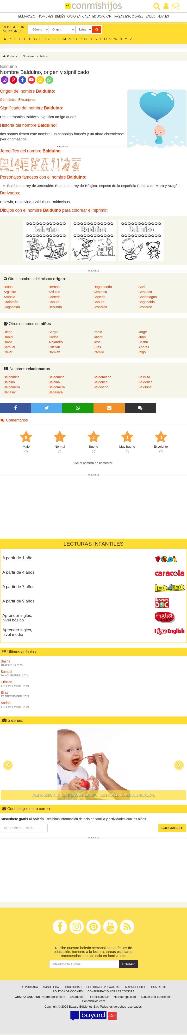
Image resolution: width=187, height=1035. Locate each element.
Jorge (142, 332)
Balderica (145, 382)
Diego (8, 332)
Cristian (54, 347)
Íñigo (142, 353)
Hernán (54, 287)
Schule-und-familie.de (155, 997)
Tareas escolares (128, 16)
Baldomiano (102, 377)
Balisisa (144, 377)
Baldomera (57, 387)
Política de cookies (68, 991)
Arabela (9, 297)
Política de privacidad (103, 987)
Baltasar (10, 392)
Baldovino (101, 387)
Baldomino (56, 377)
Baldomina (11, 377)
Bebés (60, 16)
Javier (98, 337)
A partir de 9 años (18, 601)
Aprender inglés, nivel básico (17, 618)
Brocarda (100, 307)
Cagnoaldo (12, 307)
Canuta (54, 302)
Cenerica (100, 292)
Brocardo (145, 307)
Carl (141, 287)
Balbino (9, 382)
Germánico (8, 100)
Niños (44, 56)
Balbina (54, 382)
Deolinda (55, 307)
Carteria (55, 297)
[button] (8, 765)
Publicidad (73, 987)
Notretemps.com (125, 997)
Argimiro (10, 292)
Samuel (9, 347)
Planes (163, 16)
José (97, 342)
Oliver (8, 353)
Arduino (54, 292)
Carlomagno (147, 297)
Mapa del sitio (135, 987)
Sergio (53, 332)
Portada (9, 56)
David (8, 342)
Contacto (158, 987)
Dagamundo (103, 287)
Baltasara (56, 392)
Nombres (45, 16)
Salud (150, 16)
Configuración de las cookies (110, 991)
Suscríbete (172, 828)
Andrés (143, 347)
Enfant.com (77, 997)
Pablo (98, 332)
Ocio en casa (78, 16)
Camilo (99, 353)
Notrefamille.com (53, 997)
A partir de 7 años (18, 587)
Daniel (8, 337)
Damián (54, 353)
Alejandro (56, 342)
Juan (142, 337)
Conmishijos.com (93, 1001)
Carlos (53, 337)
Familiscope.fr (99, 997)
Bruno (8, 287)
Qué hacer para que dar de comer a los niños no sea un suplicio (93, 796)
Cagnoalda (146, 302)
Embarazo (27, 16)
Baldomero (12, 387)
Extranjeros (26, 100)
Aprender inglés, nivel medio (17, 632)
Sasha (143, 342)
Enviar (128, 965)
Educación (102, 16)
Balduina (145, 387)
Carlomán (11, 302)
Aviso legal (51, 987)
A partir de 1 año (17, 558)
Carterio (100, 297)
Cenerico (145, 292)
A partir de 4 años (18, 573)
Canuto (99, 302)
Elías (97, 347)
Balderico (100, 382)
